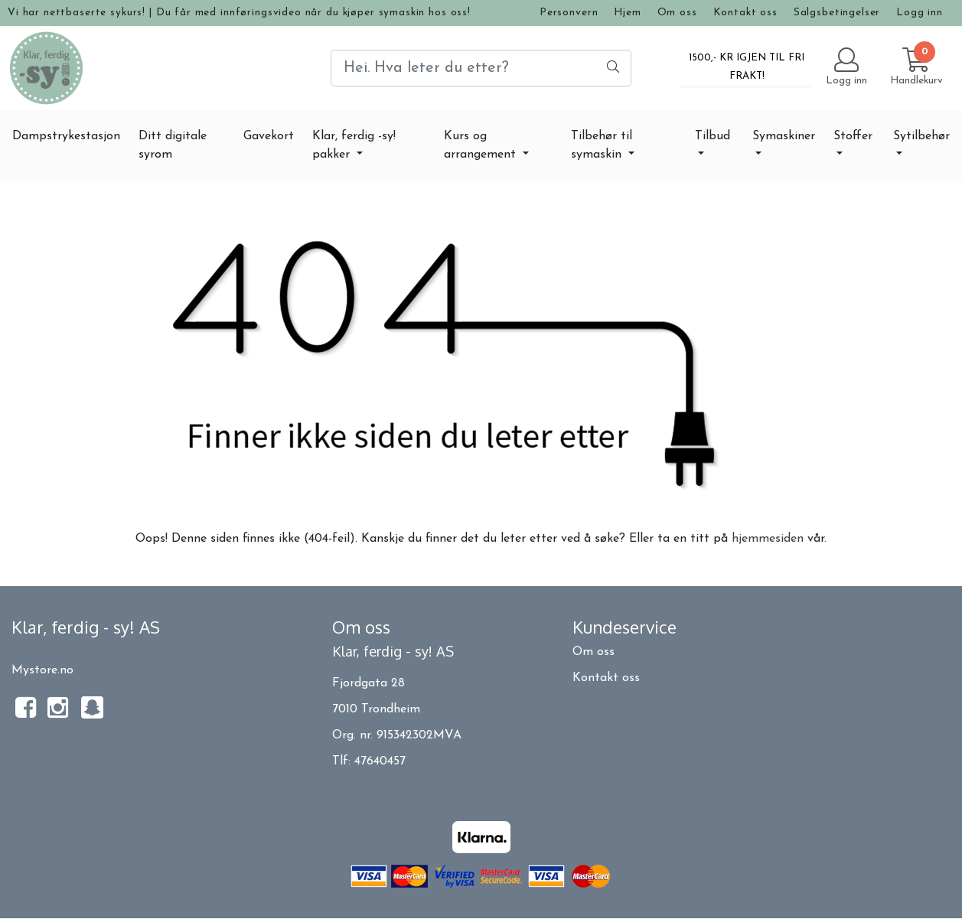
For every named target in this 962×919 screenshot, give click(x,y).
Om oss (677, 13)
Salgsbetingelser (837, 13)
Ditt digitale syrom (173, 145)
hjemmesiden (768, 539)
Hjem (627, 13)
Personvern (569, 13)
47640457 (380, 761)
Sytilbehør (921, 136)
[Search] (481, 68)
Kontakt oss (745, 13)
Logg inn (919, 13)
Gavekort (268, 136)
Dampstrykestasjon (66, 136)
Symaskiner (783, 136)
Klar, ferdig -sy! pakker (354, 145)
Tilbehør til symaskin (601, 145)
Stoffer (852, 136)
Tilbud (712, 136)
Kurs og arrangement (482, 145)
